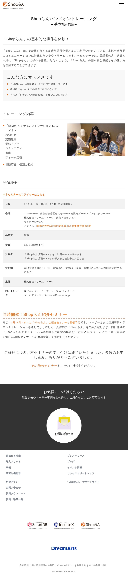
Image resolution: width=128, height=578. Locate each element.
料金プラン (12, 485)
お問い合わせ (13, 491)
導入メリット (13, 465)
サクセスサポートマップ (80, 477)
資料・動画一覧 (14, 503)
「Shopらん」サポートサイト (83, 485)
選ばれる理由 (13, 459)
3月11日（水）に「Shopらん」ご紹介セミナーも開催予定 (48, 322)
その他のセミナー (44, 366)
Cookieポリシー (65, 567)
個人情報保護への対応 (44, 567)
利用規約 (80, 567)
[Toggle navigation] (121, 6)
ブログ (71, 465)
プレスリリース (75, 459)
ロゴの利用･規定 (96, 567)
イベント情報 (74, 471)
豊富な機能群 (13, 477)
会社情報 (26, 567)
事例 (8, 471)
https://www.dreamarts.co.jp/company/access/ (63, 225)
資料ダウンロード (16, 497)
